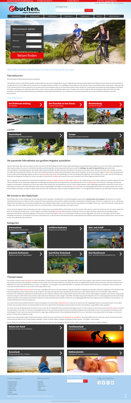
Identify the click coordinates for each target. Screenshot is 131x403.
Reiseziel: (16, 41)
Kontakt (97, 3)
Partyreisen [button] (69, 16)
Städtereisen (12, 390)
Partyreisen (11, 388)
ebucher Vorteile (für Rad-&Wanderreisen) (20, 1)
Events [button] (99, 16)
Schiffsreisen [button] (52, 16)
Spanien (60, 180)
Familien (55, 176)
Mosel (44, 174)
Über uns (102, 3)
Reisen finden (27, 55)
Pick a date (40, 35)
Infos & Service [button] (114, 16)
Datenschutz (119, 3)
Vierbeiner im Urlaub (31, 280)
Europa (76, 186)
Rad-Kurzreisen (112, 308)
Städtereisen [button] (85, 16)
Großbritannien (91, 182)
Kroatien (66, 180)
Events (10, 392)
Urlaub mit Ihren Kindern (26, 289)
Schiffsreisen (12, 386)
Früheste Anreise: (19, 35)
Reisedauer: (17, 47)
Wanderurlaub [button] (35, 16)
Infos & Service (13, 394)
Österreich (50, 180)
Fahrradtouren (12, 382)
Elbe (47, 174)
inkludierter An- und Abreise (72, 317)
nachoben (126, 396)
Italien (56, 180)
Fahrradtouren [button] (16, 16)
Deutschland (110, 172)
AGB (114, 3)
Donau (54, 174)
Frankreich (76, 180)
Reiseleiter (58, 211)
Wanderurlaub (12, 384)
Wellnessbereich (63, 303)
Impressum (109, 3)
